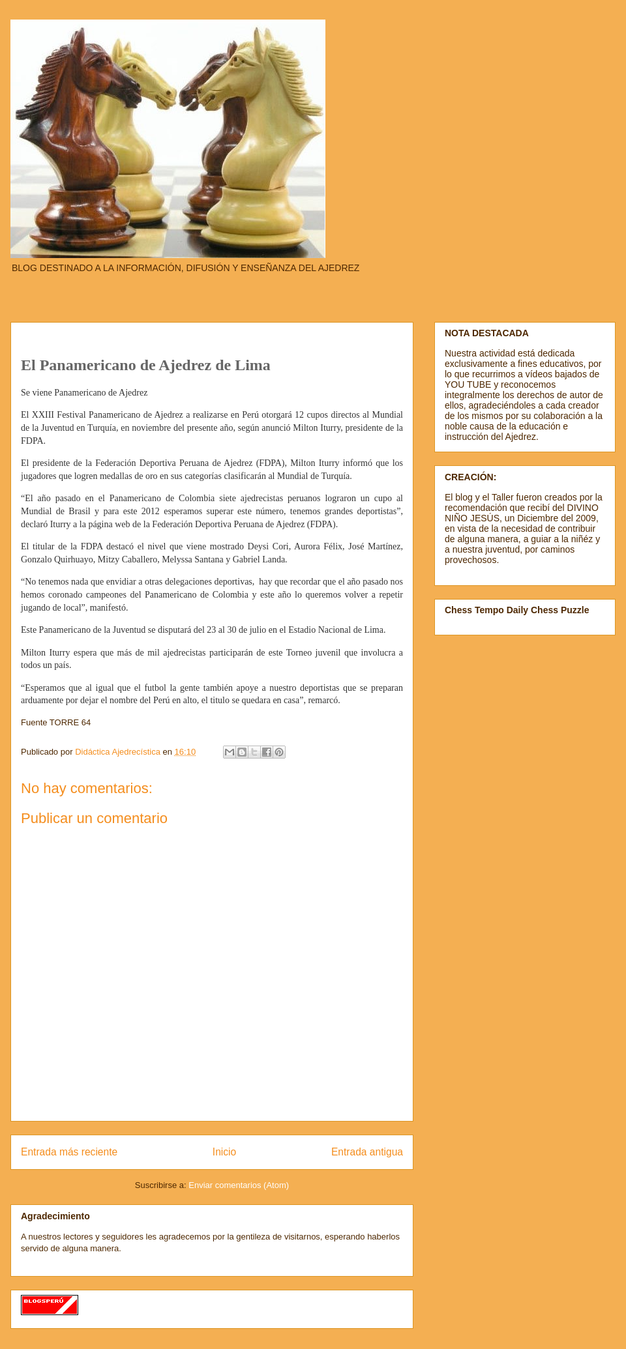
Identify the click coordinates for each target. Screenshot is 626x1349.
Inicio (224, 1151)
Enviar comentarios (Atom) (238, 1185)
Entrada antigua (367, 1151)
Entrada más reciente (69, 1151)
